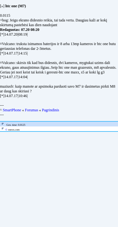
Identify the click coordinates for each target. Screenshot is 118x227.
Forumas (31, 110)
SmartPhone (12, 110)
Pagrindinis (50, 110)
